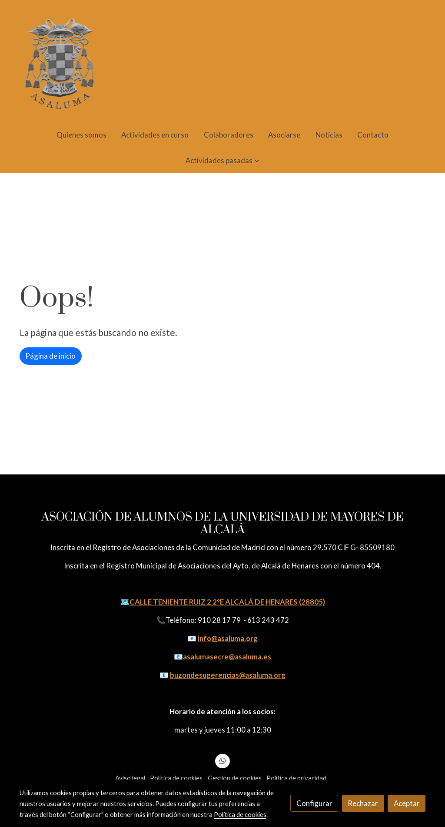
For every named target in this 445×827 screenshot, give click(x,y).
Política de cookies (176, 778)
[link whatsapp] (222, 760)
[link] (60, 61)
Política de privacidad (296, 778)
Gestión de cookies (235, 778)
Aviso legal (130, 778)
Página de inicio (50, 355)
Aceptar (407, 803)
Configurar (314, 803)
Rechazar (363, 803)
